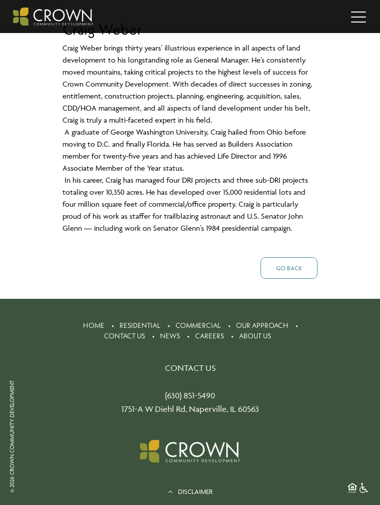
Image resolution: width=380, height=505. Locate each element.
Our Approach (262, 325)
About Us (255, 335)
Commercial (198, 325)
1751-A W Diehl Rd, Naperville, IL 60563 (190, 409)
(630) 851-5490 (190, 395)
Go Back (289, 268)
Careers (209, 335)
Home (93, 325)
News (170, 335)
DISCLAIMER (190, 491)
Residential (140, 325)
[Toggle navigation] (358, 17)
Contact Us (124, 335)
